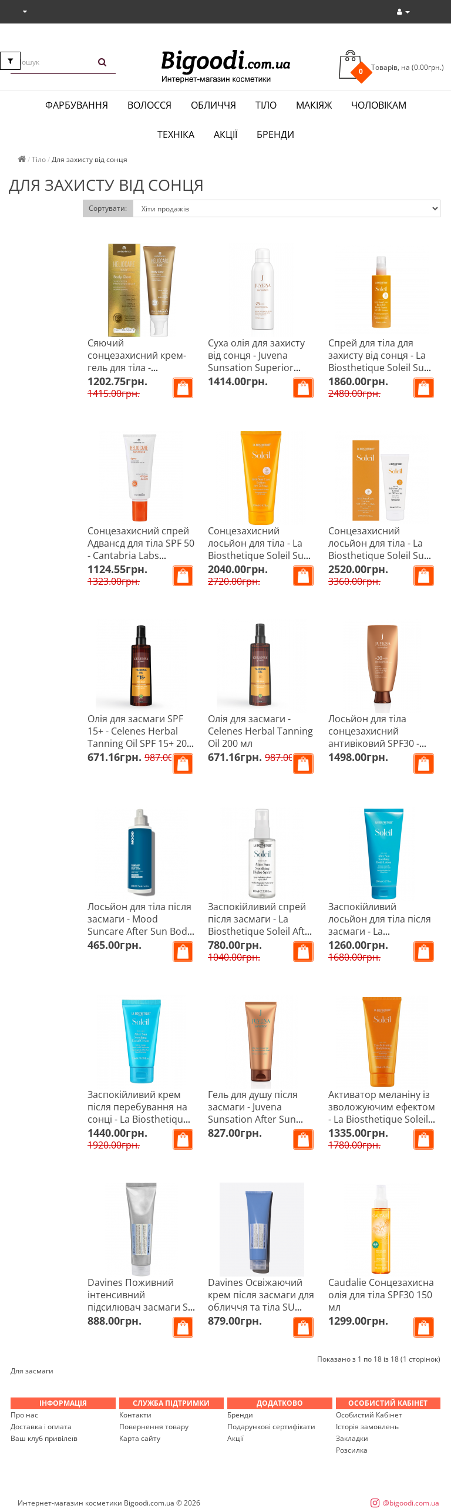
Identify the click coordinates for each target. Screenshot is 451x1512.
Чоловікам (378, 105)
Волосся (149, 105)
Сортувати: (108, 208)
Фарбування (76, 105)
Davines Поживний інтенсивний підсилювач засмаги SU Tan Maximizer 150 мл (141, 1301)
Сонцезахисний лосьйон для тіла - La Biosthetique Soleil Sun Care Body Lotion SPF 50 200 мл (381, 555)
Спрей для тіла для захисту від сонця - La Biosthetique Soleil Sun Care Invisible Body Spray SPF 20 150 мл (379, 367)
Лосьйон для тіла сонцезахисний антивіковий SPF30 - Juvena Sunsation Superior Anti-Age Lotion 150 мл (373, 749)
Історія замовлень (367, 1427)
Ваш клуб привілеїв (44, 1438)
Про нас (24, 1415)
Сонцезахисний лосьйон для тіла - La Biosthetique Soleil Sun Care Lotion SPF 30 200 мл (258, 555)
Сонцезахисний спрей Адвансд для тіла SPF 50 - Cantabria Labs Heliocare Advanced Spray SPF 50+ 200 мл (140, 555)
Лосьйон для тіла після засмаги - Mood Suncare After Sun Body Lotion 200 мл (139, 925)
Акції (225, 134)
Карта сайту (139, 1438)
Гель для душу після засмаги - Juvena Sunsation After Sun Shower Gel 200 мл (253, 1113)
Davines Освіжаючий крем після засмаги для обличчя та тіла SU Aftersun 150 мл (261, 1301)
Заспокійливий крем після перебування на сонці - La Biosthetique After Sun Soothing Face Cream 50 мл (140, 1119)
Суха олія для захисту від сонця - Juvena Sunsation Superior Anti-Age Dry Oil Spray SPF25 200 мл (256, 367)
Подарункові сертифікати (271, 1427)
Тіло (266, 105)
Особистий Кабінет (369, 1415)
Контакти (135, 1415)
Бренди (275, 134)
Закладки (352, 1438)
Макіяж (314, 105)
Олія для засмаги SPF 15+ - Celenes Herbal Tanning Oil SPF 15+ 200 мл (139, 737)
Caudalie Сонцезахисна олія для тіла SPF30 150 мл (381, 1295)
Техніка (175, 134)
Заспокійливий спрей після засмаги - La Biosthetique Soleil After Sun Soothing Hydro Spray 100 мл (261, 931)
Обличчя (213, 105)
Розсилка (352, 1450)
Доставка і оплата (41, 1427)
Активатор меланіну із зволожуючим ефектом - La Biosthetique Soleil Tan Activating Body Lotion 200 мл (381, 1119)
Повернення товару (154, 1427)
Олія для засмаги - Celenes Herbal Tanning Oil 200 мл (260, 731)
